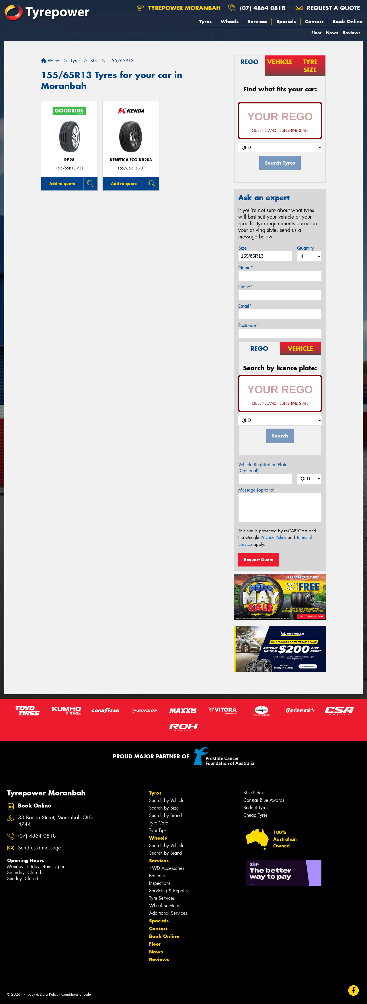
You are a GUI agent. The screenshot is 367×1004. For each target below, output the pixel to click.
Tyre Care (158, 823)
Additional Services (168, 913)
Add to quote (62, 183)
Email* (245, 306)
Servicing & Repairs (168, 891)
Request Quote (258, 559)
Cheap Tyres (255, 815)
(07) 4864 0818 (262, 7)
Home (50, 61)
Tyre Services (162, 898)
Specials (286, 21)
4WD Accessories (166, 868)
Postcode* (248, 325)
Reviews (351, 32)
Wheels (230, 21)
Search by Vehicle (166, 800)
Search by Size (164, 808)
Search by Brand (165, 815)
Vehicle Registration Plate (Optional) (262, 468)
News (332, 32)
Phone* (245, 287)
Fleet (316, 32)
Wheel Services (164, 906)
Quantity (305, 248)
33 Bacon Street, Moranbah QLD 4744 (55, 821)
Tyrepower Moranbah (178, 7)
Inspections (159, 883)
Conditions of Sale (76, 994)
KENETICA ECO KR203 (131, 159)
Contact (314, 21)
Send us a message (39, 848)
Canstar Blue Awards (263, 800)
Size (242, 248)
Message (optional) (257, 490)
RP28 (69, 159)
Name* (245, 268)
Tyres (205, 21)
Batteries (157, 876)
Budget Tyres (255, 808)
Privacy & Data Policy (41, 994)
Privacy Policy (273, 537)
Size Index (253, 793)
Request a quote (328, 7)
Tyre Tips (157, 830)
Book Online (348, 21)
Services (257, 21)
